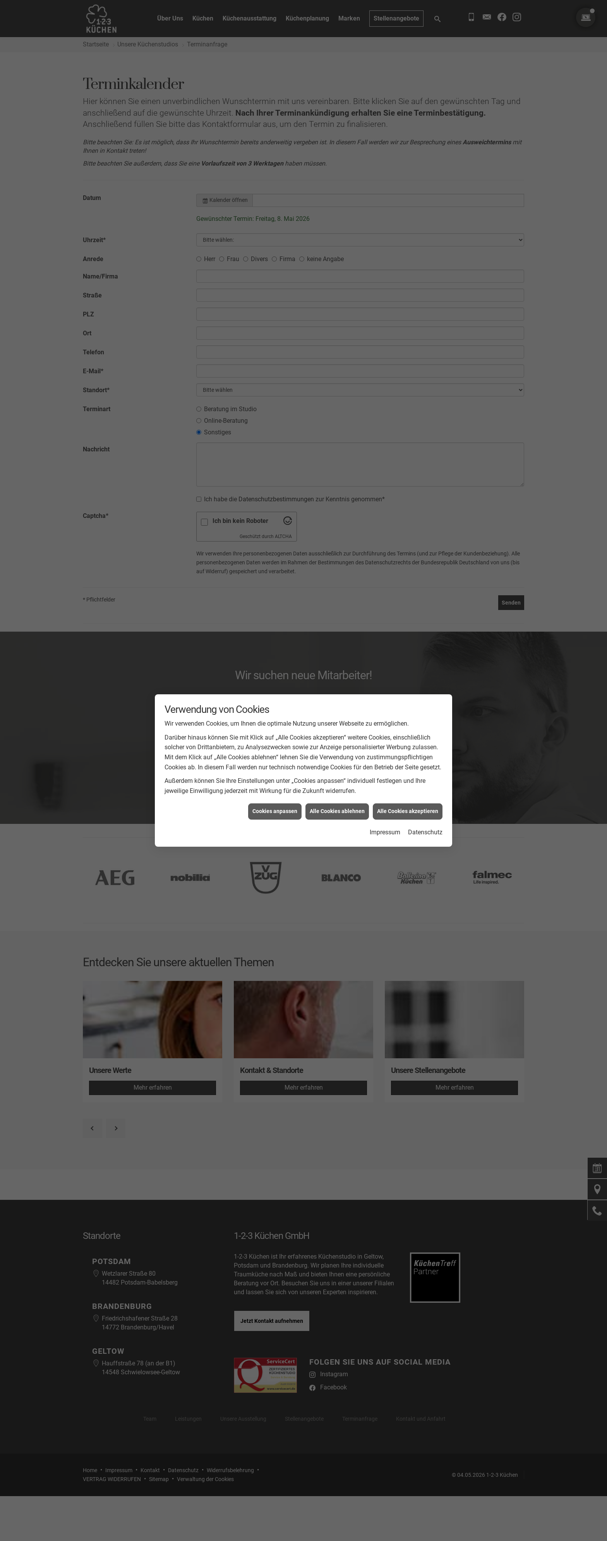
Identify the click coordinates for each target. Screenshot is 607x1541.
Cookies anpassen (274, 811)
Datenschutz (425, 832)
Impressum (385, 832)
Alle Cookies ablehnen (337, 811)
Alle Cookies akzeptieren (407, 811)
